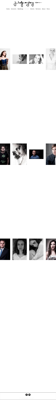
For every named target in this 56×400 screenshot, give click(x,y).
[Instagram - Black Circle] (29, 395)
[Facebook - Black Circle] (26, 395)
